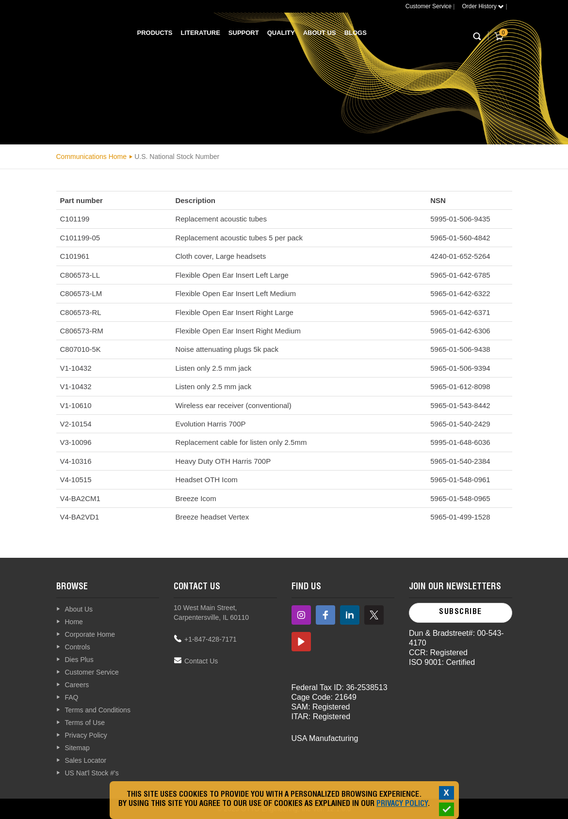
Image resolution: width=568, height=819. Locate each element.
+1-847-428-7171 (210, 639)
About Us (319, 32)
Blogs (355, 32)
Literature (200, 32)
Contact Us (201, 661)
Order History (483, 6)
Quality (281, 32)
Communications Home (91, 156)
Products (155, 32)
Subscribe (460, 612)
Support (243, 32)
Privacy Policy (401, 804)
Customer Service (429, 6)
